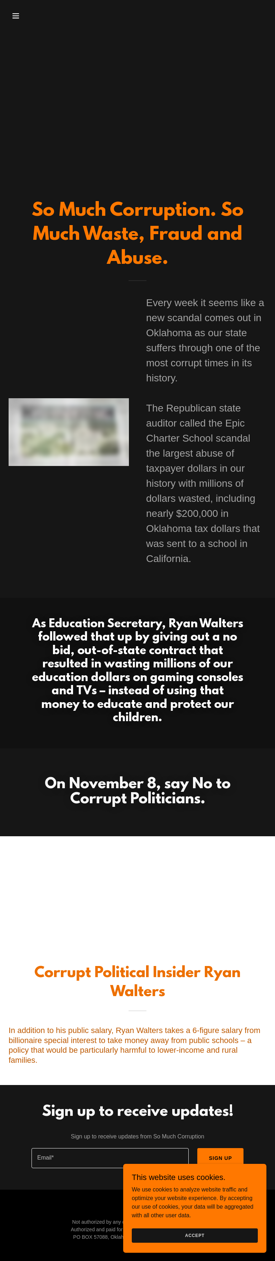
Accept (194, 1235)
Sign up (220, 1158)
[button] (38, 16)
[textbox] (110, 1158)
